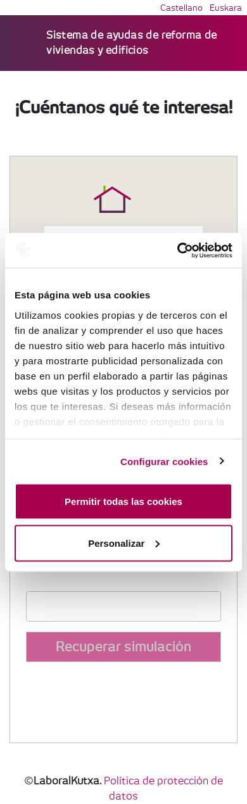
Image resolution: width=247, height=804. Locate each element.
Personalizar (124, 542)
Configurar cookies (164, 461)
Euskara (226, 8)
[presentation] (122, 697)
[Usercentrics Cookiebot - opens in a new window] (177, 250)
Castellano (181, 8)
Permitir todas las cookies (123, 501)
